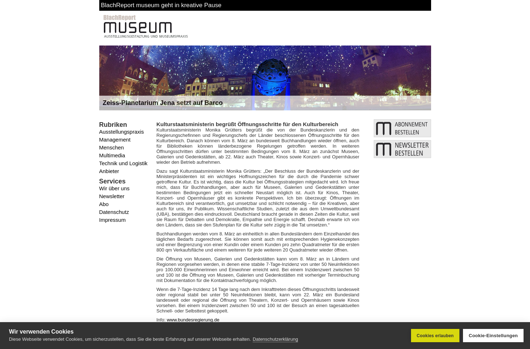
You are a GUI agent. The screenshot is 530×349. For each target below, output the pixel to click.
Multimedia (112, 155)
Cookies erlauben (435, 335)
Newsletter (112, 196)
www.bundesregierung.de (193, 319)
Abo (104, 204)
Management (115, 140)
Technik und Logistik (123, 163)
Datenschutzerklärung (275, 339)
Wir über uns (114, 188)
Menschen (111, 147)
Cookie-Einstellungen (493, 335)
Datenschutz (114, 212)
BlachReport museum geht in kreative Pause (161, 5)
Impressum (112, 220)
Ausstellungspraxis (121, 132)
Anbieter (109, 171)
